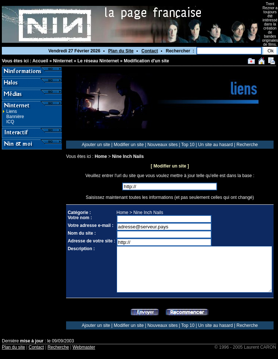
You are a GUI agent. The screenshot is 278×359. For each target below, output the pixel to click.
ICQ (10, 121)
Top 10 (188, 144)
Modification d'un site (146, 60)
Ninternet (63, 60)
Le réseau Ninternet (98, 60)
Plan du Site (121, 50)
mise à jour (31, 341)
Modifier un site (129, 144)
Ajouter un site (96, 144)
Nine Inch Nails (128, 156)
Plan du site (13, 347)
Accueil (40, 60)
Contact (149, 50)
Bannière (15, 116)
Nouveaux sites (162, 144)
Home (101, 156)
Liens (11, 111)
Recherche (247, 144)
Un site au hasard (215, 144)
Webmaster (84, 347)
